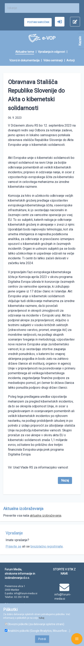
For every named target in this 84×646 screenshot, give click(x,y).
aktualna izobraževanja (45, 515)
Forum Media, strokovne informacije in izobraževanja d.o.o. (20, 573)
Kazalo (80, 41)
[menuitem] (26, 52)
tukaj (41, 618)
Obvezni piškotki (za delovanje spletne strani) (34, 624)
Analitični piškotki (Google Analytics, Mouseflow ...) (37, 630)
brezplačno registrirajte (47, 546)
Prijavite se (13, 546)
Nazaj (65, 480)
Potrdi (42, 639)
